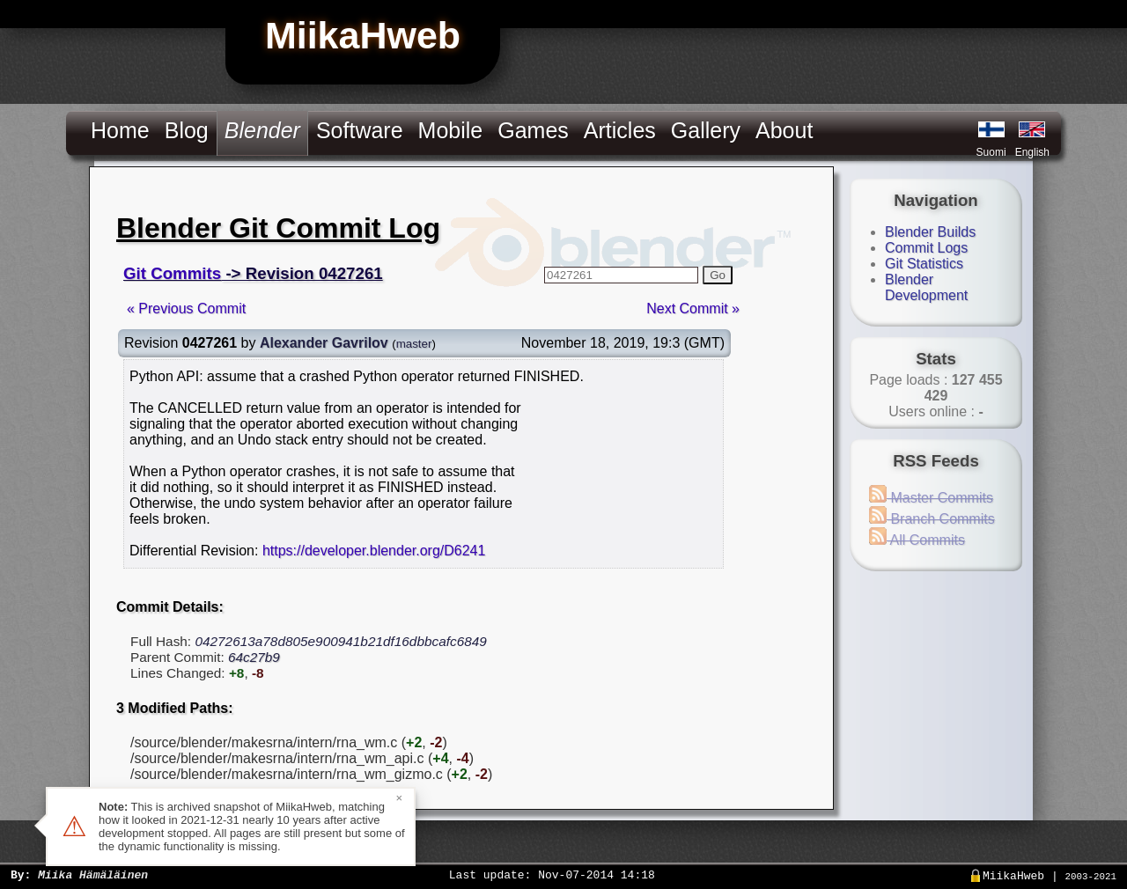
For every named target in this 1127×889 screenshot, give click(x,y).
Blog (187, 130)
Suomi (991, 152)
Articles (620, 130)
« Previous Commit (186, 308)
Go (718, 275)
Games (533, 130)
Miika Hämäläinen (93, 874)
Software (359, 130)
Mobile (450, 130)
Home (120, 130)
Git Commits (172, 273)
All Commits (917, 540)
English (1032, 152)
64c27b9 (254, 657)
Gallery (705, 130)
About (784, 130)
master (414, 343)
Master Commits (931, 497)
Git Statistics (924, 263)
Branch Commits (932, 518)
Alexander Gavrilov (324, 342)
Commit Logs (926, 247)
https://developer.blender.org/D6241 (374, 550)
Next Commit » (693, 308)
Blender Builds (930, 231)
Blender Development (926, 287)
